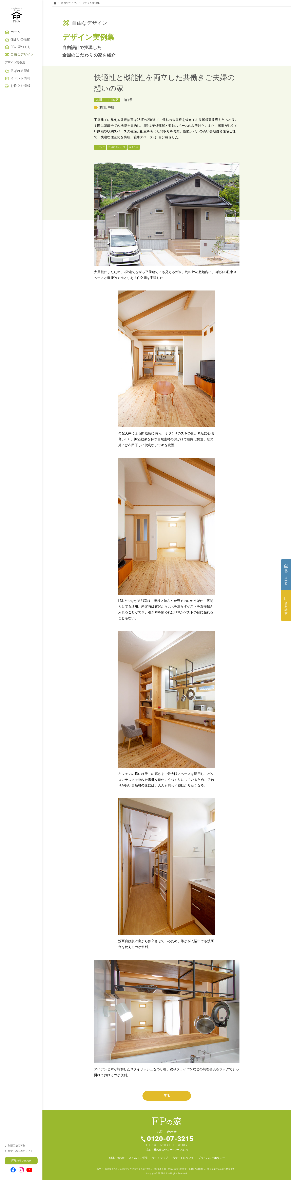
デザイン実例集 (15, 74)
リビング (100, 147)
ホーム (15, 44)
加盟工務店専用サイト (20, 1151)
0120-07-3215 (170, 1139)
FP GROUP (162, 1173)
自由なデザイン (22, 66)
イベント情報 (20, 90)
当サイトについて (184, 1158)
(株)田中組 (106, 107)
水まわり (134, 147)
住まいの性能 (20, 51)
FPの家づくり (21, 59)
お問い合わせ (113, 1158)
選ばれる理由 (20, 83)
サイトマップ (159, 1158)
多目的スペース (116, 147)
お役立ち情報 (20, 98)
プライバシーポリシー (214, 1158)
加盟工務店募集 (16, 1145)
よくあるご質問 (136, 1158)
